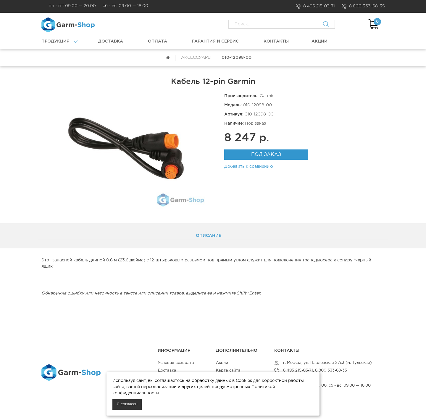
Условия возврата (176, 362)
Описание (208, 235)
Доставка (167, 370)
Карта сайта (228, 370)
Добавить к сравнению (248, 166)
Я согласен (127, 404)
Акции (222, 362)
